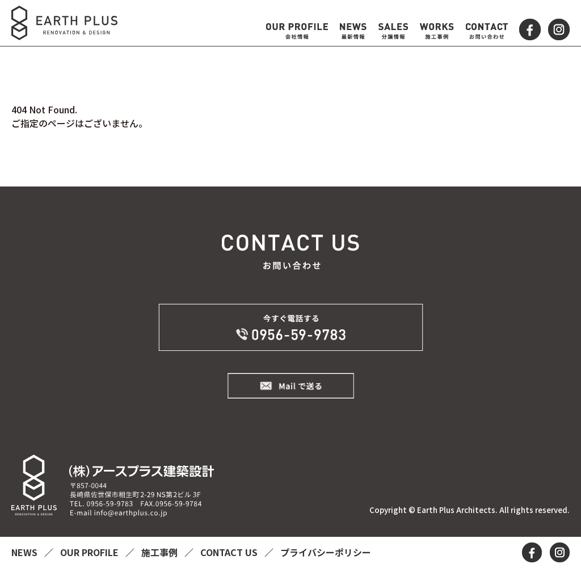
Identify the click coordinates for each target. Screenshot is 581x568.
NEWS (25, 552)
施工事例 (160, 552)
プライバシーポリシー (325, 552)
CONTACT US (230, 552)
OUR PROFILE (90, 552)
